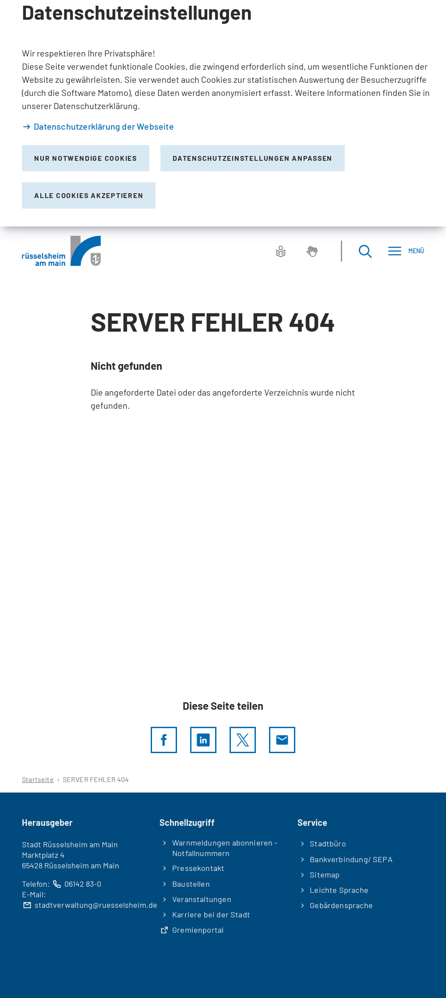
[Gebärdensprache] (311, 251)
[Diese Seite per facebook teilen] (164, 740)
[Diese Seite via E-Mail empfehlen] (282, 740)
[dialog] (223, 113)
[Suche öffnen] (364, 251)
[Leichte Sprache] (280, 251)
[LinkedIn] (203, 740)
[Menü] (406, 251)
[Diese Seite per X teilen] (243, 740)
